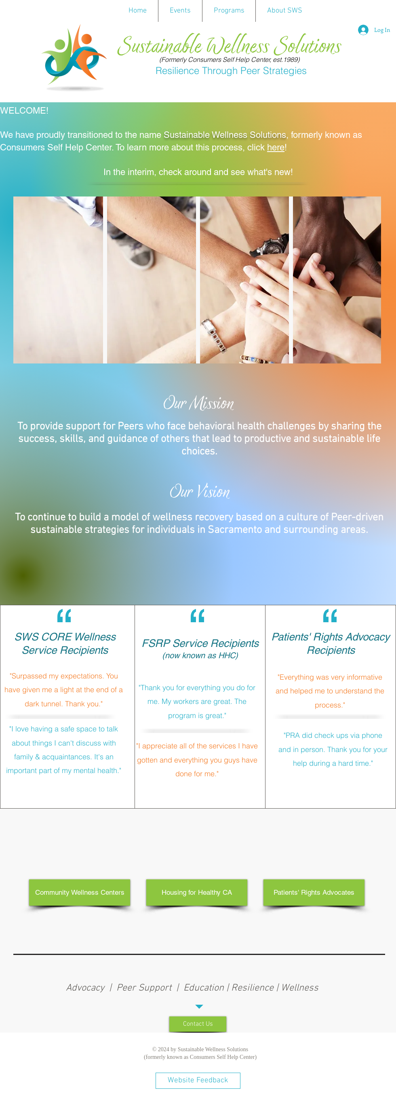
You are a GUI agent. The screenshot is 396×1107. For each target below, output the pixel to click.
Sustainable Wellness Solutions (229, 47)
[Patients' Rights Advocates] (313, 892)
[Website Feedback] (198, 1081)
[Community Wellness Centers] (79, 892)
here (275, 147)
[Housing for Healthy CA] (196, 892)
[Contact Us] (197, 1024)
